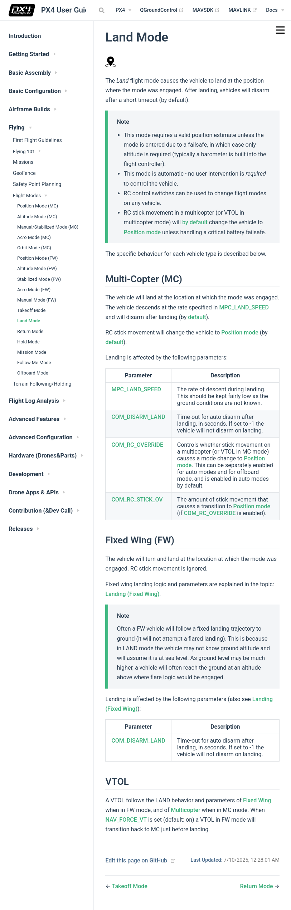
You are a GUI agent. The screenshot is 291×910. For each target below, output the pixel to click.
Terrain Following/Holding (42, 384)
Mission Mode (31, 352)
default (197, 317)
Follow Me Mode (34, 362)
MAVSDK (206, 10)
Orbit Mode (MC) (34, 247)
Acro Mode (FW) (33, 289)
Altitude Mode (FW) (37, 268)
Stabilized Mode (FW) (39, 279)
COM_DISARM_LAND (138, 417)
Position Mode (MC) (37, 206)
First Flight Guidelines (37, 140)
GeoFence (24, 173)
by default (195, 222)
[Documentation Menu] (275, 10)
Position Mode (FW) (37, 258)
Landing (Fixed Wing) (132, 594)
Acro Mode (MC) (34, 237)
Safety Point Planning (37, 184)
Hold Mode (28, 341)
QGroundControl (162, 10)
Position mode (142, 232)
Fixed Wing (257, 800)
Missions (23, 162)
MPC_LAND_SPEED (244, 307)
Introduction (25, 36)
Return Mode (30, 331)
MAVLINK (242, 10)
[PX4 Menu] (123, 10)
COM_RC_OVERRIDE (137, 444)
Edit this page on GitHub (136, 860)
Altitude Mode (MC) (37, 216)
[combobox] (102, 10)
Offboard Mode (32, 373)
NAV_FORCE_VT (126, 819)
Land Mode (28, 320)
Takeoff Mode (31, 310)
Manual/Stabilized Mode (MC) (47, 227)
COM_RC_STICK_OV (137, 499)
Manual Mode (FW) (36, 300)
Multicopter (185, 810)
